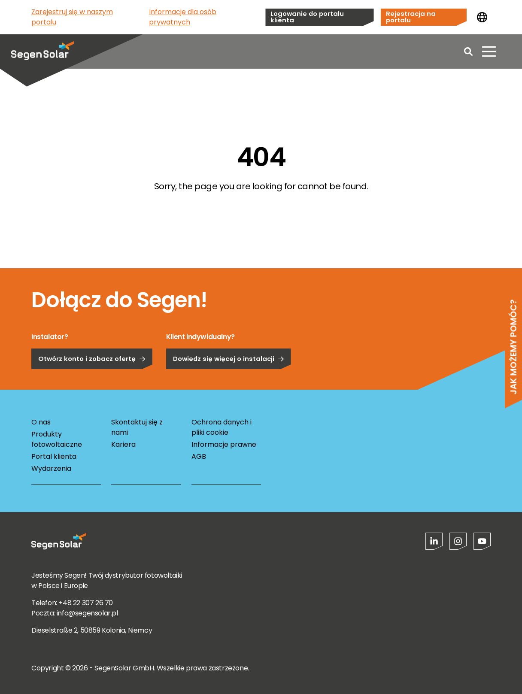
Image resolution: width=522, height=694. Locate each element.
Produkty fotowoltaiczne (56, 439)
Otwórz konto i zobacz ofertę (92, 380)
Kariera (123, 444)
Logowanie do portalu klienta (307, 16)
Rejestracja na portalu (411, 16)
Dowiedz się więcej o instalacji (228, 380)
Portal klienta (53, 456)
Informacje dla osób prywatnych (182, 17)
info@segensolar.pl (87, 613)
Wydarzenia (51, 468)
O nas (41, 422)
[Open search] (468, 51)
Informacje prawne (223, 444)
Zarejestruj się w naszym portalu (72, 17)
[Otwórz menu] (489, 51)
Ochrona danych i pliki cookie (221, 427)
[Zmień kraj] (482, 17)
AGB (198, 456)
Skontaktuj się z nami (137, 427)
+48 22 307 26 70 (85, 603)
